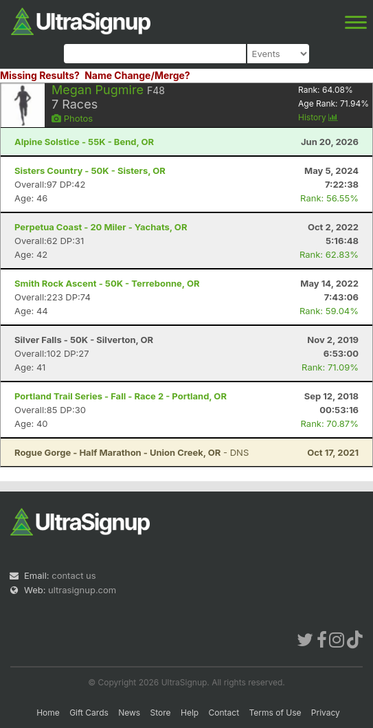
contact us (73, 575)
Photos (72, 118)
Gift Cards (89, 712)
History (318, 117)
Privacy (325, 712)
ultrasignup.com (82, 589)
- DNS (131, 452)
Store (160, 712)
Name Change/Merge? (137, 75)
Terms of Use (275, 712)
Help (190, 712)
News (129, 712)
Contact (224, 712)
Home (48, 712)
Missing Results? (40, 75)
